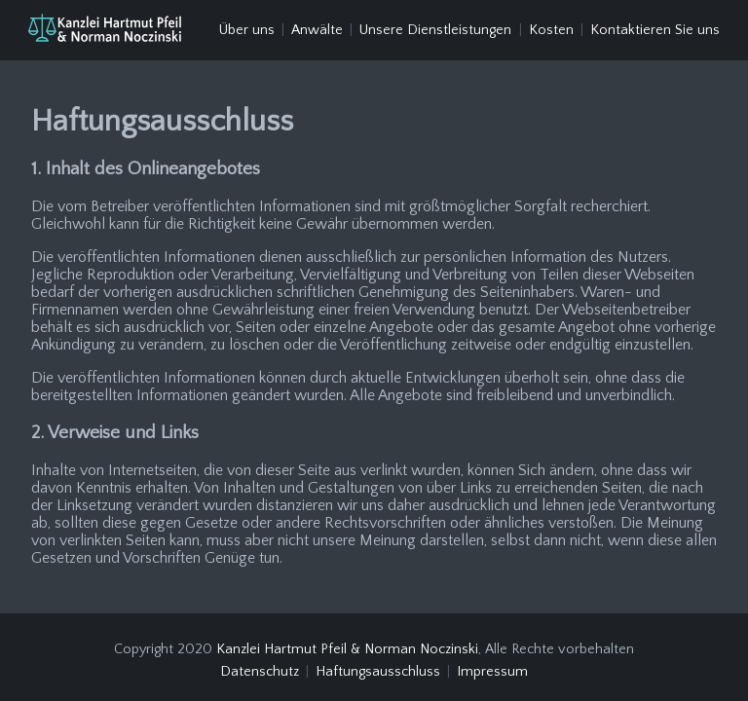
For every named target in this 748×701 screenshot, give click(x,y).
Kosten (551, 30)
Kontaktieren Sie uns (655, 30)
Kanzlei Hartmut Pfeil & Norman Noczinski (347, 640)
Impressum (492, 664)
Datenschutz (259, 664)
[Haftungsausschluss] (104, 30)
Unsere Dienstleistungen (435, 30)
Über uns (247, 30)
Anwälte (317, 30)
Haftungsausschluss (378, 664)
